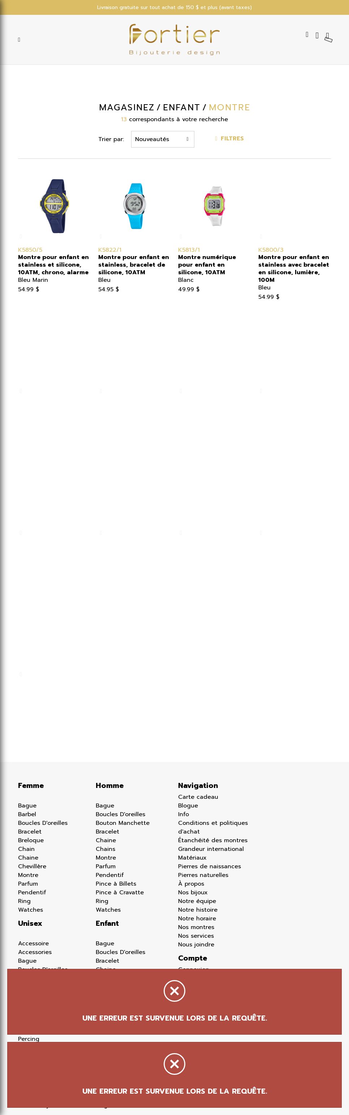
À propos (191, 883)
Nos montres (196, 927)
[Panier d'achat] (328, 35)
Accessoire (33, 943)
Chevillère (32, 866)
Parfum (28, 883)
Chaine (28, 857)
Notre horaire (197, 918)
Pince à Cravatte (120, 892)
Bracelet (30, 831)
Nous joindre (196, 944)
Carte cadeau (198, 797)
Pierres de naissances (209, 866)
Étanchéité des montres (212, 840)
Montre (28, 875)
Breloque (31, 840)
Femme (31, 785)
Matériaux (192, 857)
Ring (24, 901)
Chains (105, 849)
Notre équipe (197, 901)
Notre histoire (197, 910)
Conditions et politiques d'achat (213, 827)
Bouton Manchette (123, 823)
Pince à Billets (116, 883)
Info (183, 814)
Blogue (188, 805)
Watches (30, 910)
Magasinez (126, 107)
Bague (27, 805)
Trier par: (111, 139)
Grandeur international (211, 849)
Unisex (30, 923)
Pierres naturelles (203, 875)
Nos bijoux (193, 892)
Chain (26, 849)
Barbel (27, 814)
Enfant (107, 923)
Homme (110, 785)
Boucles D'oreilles (43, 823)
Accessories (35, 952)
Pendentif (32, 892)
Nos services (196, 936)
